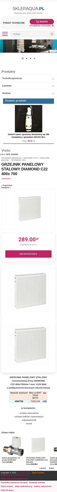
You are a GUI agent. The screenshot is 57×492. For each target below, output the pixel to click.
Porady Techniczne (14, 23)
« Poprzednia (6, 185)
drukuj (51, 468)
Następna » (6, 187)
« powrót (42, 468)
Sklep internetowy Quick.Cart (14, 479)
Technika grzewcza (11, 158)
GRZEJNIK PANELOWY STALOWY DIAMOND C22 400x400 (37, 460)
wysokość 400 (18, 160)
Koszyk (44, 21)
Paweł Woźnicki (24, 473)
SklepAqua (28, 8)
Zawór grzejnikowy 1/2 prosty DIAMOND (11, 459)
